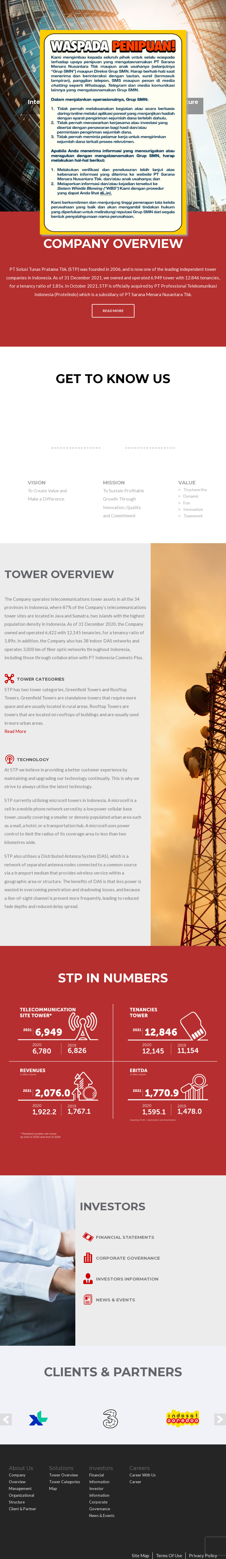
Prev (6, 1417)
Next (220, 1417)
